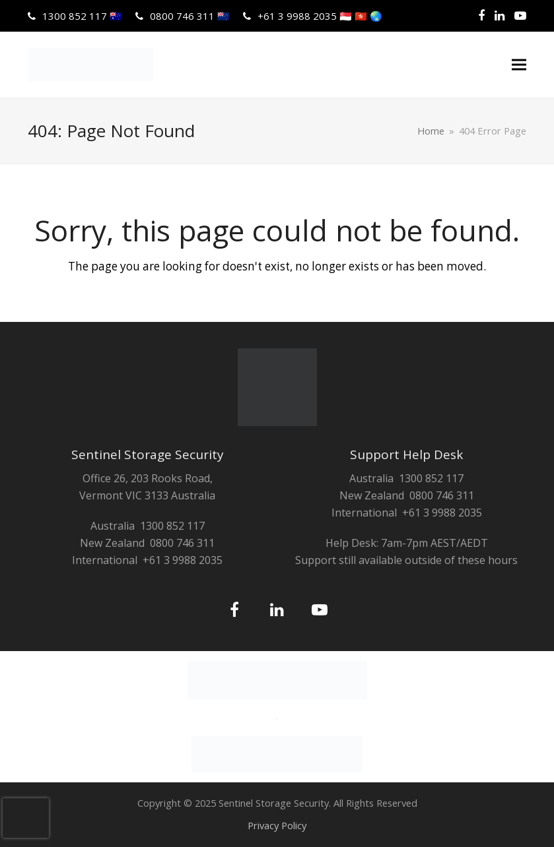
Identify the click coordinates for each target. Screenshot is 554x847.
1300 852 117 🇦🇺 (82, 15)
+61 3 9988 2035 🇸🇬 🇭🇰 (320, 15)
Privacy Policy (277, 825)
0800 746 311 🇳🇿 (190, 15)
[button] (519, 65)
